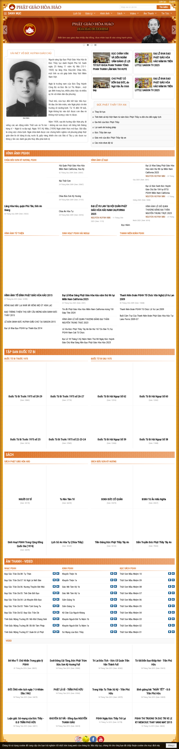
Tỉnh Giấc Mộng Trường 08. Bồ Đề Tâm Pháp (24, 625)
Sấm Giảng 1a (68, 606)
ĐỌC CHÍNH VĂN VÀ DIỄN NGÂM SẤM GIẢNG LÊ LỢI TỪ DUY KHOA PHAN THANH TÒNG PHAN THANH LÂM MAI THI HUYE (111, 61)
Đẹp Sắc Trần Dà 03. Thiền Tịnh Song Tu (22, 606)
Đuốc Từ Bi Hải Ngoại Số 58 (154, 439)
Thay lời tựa (100, 111)
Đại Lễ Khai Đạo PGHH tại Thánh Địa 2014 (23, 328)
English (172, 1)
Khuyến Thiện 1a (69, 580)
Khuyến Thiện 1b (69, 574)
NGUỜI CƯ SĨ (25, 499)
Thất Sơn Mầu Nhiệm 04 (131, 612)
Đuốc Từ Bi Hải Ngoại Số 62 (112, 396)
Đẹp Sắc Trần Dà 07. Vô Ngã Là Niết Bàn (22, 580)
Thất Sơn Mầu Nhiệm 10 (131, 574)
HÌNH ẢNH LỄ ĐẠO (99, 160)
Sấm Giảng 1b (68, 599)
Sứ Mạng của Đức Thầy (73, 632)
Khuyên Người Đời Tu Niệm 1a (75, 625)
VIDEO (9, 640)
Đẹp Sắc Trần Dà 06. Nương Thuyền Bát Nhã (24, 586)
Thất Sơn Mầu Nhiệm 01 (131, 632)
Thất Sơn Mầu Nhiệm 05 (131, 606)
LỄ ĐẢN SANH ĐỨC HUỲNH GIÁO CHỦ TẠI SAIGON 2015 (30, 321)
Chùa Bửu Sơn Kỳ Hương (70, 196)
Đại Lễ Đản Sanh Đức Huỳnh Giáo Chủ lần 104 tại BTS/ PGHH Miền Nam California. (158, 189)
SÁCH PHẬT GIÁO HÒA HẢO (17, 461)
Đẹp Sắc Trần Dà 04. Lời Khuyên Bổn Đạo (23, 599)
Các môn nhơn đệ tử (104, 143)
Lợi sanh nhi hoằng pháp (105, 127)
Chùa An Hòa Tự (66, 211)
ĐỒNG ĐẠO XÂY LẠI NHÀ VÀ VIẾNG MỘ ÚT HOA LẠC (28, 305)
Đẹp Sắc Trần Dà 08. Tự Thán (17, 574)
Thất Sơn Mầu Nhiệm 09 (131, 580)
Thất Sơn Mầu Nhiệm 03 (131, 619)
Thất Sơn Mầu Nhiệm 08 (131, 586)
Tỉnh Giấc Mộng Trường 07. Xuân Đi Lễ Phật (24, 632)
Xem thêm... (26, 118)
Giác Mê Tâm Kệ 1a (71, 593)
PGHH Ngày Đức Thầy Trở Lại (111, 718)
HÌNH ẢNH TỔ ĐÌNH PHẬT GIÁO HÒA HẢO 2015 (28, 295)
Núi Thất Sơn (65, 180)
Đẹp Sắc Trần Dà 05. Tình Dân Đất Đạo (21, 593)
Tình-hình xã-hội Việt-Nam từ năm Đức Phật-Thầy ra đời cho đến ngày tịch (128, 117)
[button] (90, 13)
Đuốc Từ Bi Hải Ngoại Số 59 (112, 439)
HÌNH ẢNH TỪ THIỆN (14, 233)
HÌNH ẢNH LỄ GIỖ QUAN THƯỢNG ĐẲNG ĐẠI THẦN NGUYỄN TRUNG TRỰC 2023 (159, 210)
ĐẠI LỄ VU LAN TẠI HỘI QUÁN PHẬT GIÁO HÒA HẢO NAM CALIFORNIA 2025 (109, 210)
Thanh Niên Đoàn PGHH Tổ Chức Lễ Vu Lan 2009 (142, 309)
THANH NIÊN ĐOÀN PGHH (132, 233)
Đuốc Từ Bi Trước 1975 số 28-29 (25, 396)
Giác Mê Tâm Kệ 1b (71, 586)
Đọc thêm (125, 225)
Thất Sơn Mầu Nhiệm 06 (131, 599)
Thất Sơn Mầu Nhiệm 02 (131, 625)
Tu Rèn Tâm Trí (67, 499)
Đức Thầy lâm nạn (103, 132)
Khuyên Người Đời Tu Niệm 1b (75, 619)
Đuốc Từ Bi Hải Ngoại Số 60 (154, 396)
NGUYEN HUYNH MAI (101, 217)
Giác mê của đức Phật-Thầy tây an (110, 137)
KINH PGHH (67, 568)
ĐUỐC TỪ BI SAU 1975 (101, 358)
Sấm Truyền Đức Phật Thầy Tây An (154, 542)
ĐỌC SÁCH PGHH (128, 568)
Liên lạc (162, 1)
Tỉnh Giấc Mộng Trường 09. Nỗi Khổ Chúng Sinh (25, 619)
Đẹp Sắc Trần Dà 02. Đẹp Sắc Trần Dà (21, 612)
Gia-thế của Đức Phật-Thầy (107, 122)
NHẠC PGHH (10, 568)
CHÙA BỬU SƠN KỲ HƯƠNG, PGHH (20, 160)
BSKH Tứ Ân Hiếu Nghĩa (154, 499)
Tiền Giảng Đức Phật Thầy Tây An (112, 542)
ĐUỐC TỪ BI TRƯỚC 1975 (16, 358)
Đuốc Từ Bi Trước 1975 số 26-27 (67, 396)
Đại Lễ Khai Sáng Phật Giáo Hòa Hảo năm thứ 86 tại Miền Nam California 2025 (160, 169)
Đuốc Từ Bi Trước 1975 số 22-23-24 (67, 439)
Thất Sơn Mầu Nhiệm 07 (131, 593)
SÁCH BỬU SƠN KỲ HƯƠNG (103, 461)
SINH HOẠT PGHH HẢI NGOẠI (75, 233)
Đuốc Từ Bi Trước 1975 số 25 (25, 439)
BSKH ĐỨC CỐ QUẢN (112, 499)
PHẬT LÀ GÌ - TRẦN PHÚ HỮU (68, 689)
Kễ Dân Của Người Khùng (73, 612)
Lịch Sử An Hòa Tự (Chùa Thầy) (67, 542)
